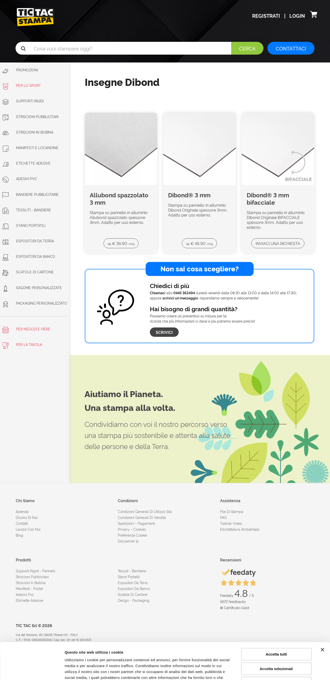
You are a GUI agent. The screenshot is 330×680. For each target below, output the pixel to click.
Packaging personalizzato (34, 303)
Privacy (124, 529)
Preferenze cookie (132, 535)
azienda (22, 511)
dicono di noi (26, 517)
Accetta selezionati (276, 634)
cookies (139, 529)
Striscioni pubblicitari (32, 576)
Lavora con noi (28, 529)
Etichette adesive (26, 163)
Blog (19, 535)
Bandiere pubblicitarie (30, 194)
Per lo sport (21, 85)
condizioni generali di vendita (142, 517)
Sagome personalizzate (32, 287)
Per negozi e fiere (26, 329)
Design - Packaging (133, 600)
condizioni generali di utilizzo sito (145, 511)
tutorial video (231, 523)
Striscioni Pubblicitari (30, 116)
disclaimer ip (128, 541)
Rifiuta (276, 649)
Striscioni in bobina (27, 132)
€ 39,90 (121, 243)
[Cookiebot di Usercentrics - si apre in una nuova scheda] (31, 670)
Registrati (266, 15)
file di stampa (231, 511)
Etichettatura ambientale (239, 529)
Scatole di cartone (28, 271)
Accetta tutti (276, 620)
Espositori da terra (28, 240)
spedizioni (126, 523)
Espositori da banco (28, 256)
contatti (22, 523)
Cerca (247, 48)
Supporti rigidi (23, 100)
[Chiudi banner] (322, 615)
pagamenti (146, 523)
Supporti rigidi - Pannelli (35, 570)
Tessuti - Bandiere (26, 209)
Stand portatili (23, 225)
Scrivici (164, 332)
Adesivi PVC (19, 178)
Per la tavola (22, 345)
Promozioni (20, 70)
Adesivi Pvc (25, 594)
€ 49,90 (199, 243)
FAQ (223, 517)
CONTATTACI (291, 48)
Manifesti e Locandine (30, 147)
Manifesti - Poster (29, 588)
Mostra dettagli (259, 670)
